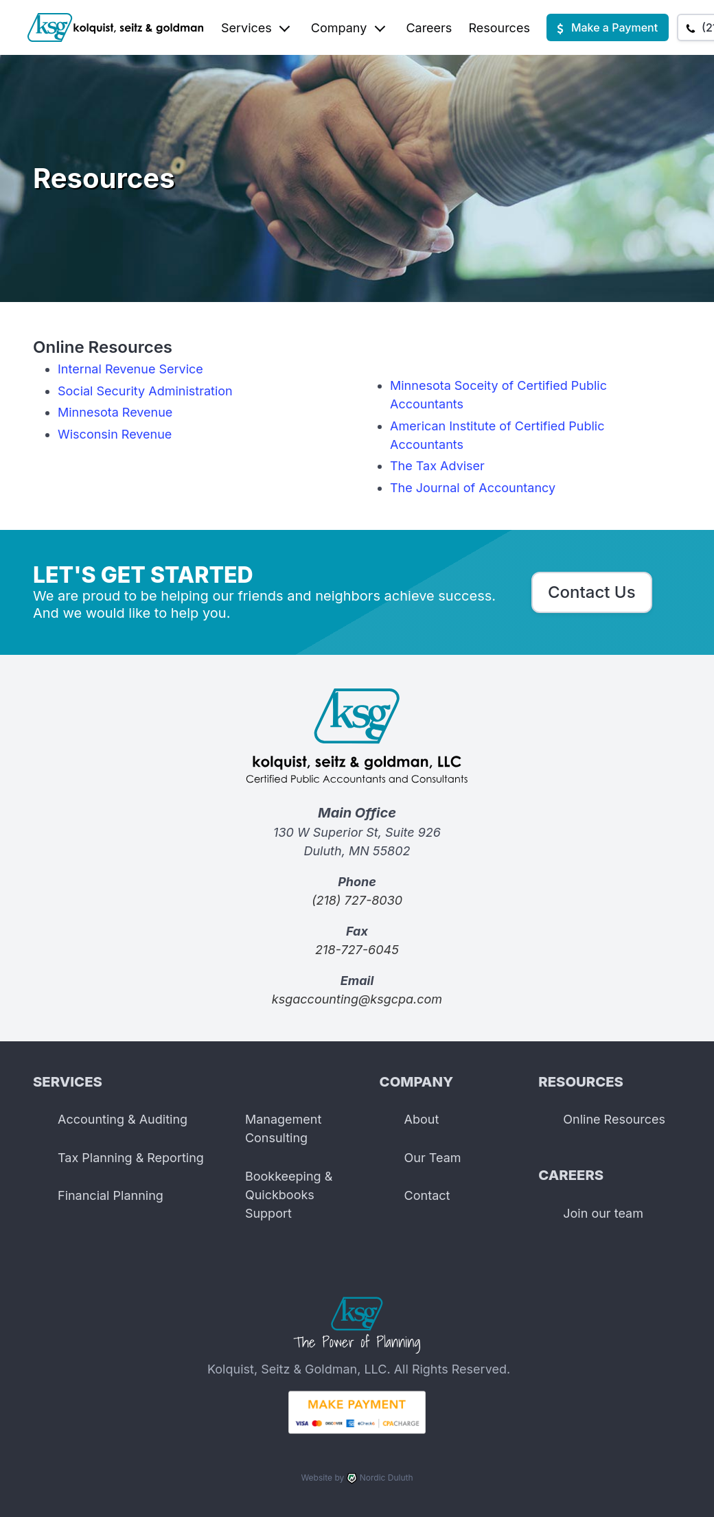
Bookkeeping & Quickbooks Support (288, 1194)
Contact (427, 1195)
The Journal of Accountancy (472, 487)
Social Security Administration (145, 391)
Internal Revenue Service (130, 369)
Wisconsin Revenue (115, 434)
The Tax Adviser (437, 466)
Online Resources (614, 1119)
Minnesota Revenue (115, 412)
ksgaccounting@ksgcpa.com (357, 999)
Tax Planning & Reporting (131, 1157)
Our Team (432, 1157)
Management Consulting (283, 1128)
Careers (429, 28)
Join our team (603, 1213)
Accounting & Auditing (122, 1119)
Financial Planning (110, 1195)
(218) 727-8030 (357, 900)
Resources (499, 28)
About (421, 1119)
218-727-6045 (357, 949)
